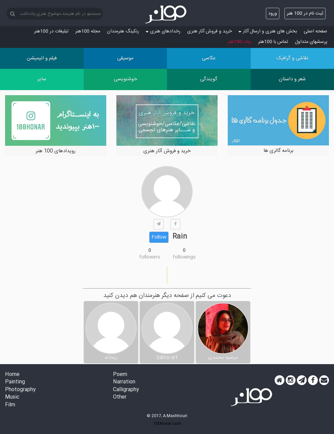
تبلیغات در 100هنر (51, 31)
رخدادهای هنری (163, 31)
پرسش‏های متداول (311, 42)
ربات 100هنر (239, 42)
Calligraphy (126, 390)
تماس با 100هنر (273, 42)
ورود (272, 13)
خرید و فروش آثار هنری (209, 31)
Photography (20, 390)
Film (10, 405)
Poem (120, 375)
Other (120, 397)
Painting (15, 382)
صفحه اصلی (315, 31)
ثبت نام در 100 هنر (305, 13)
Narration (124, 382)
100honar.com (167, 424)
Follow (158, 237)
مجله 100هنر (87, 31)
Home (12, 375)
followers (149, 257)
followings (184, 257)
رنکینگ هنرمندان (123, 31)
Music (12, 397)
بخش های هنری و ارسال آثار (268, 31)
